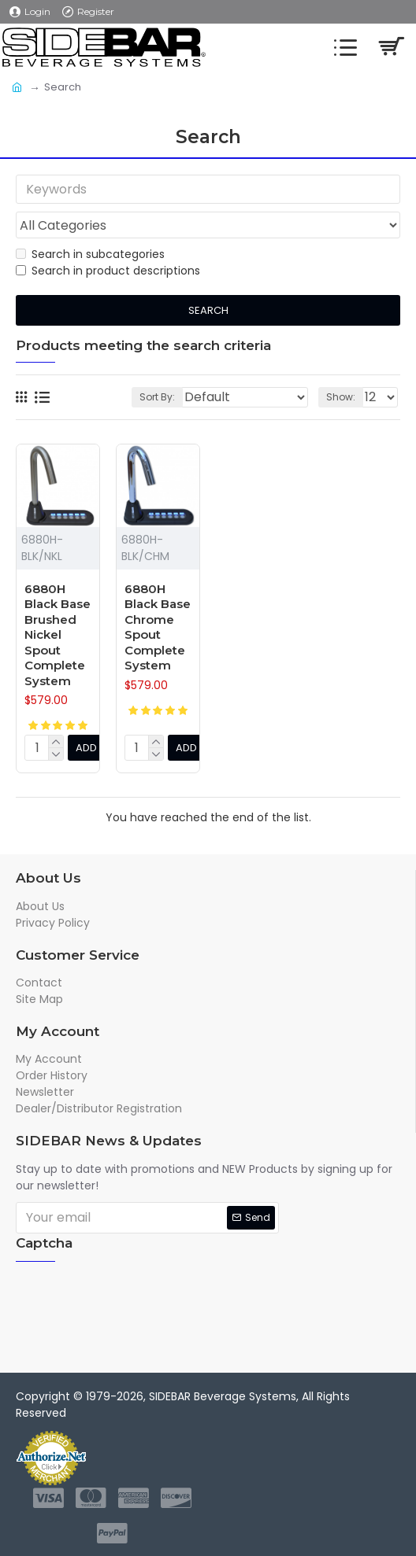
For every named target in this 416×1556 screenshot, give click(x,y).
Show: (340, 397)
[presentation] (138, 1302)
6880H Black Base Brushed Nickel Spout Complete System (57, 634)
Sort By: (157, 397)
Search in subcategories (90, 255)
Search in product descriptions (108, 271)
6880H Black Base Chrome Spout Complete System (157, 627)
